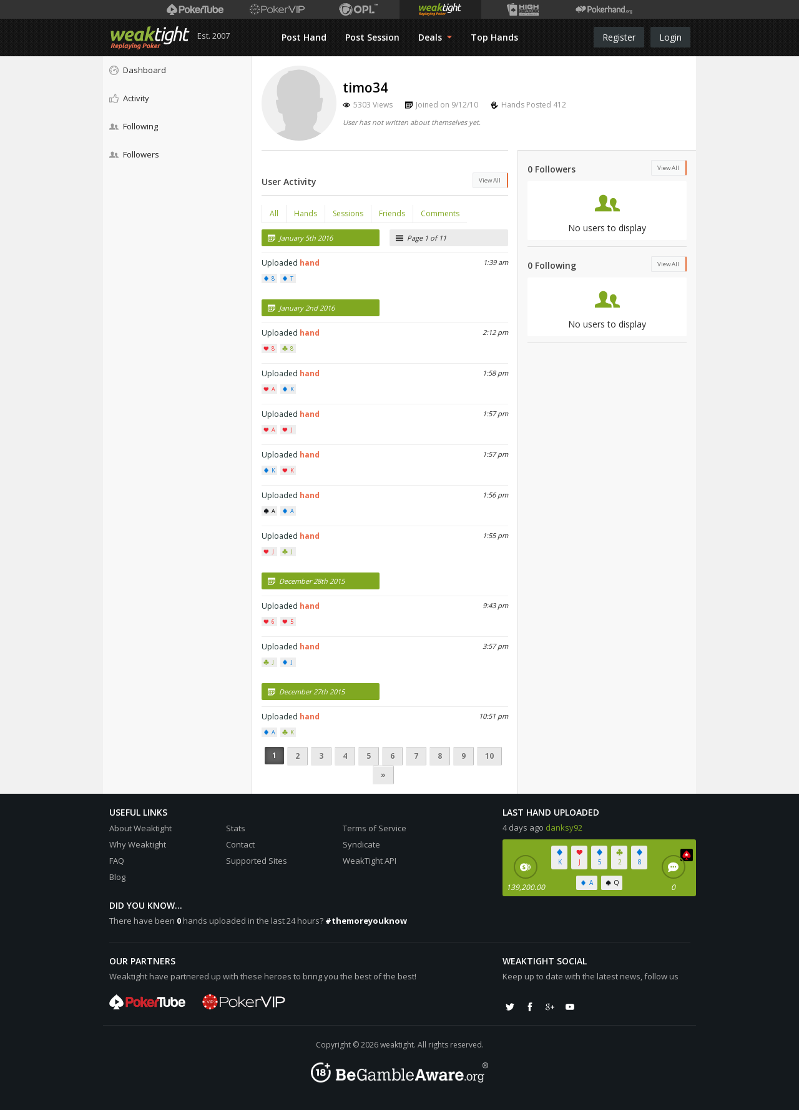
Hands (305, 213)
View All (490, 180)
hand (310, 263)
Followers (134, 154)
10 (489, 756)
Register (618, 37)
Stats (235, 828)
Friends (392, 213)
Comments (440, 213)
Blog (117, 876)
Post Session (372, 37)
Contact (240, 844)
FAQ (116, 860)
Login (670, 37)
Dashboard (137, 70)
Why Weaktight (137, 844)
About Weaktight (140, 828)
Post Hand (304, 37)
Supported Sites (256, 860)
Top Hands (494, 37)
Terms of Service (374, 828)
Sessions (348, 213)
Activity (129, 98)
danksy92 (564, 827)
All (274, 213)
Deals (435, 37)
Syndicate (361, 844)
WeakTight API (369, 860)
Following (133, 126)
